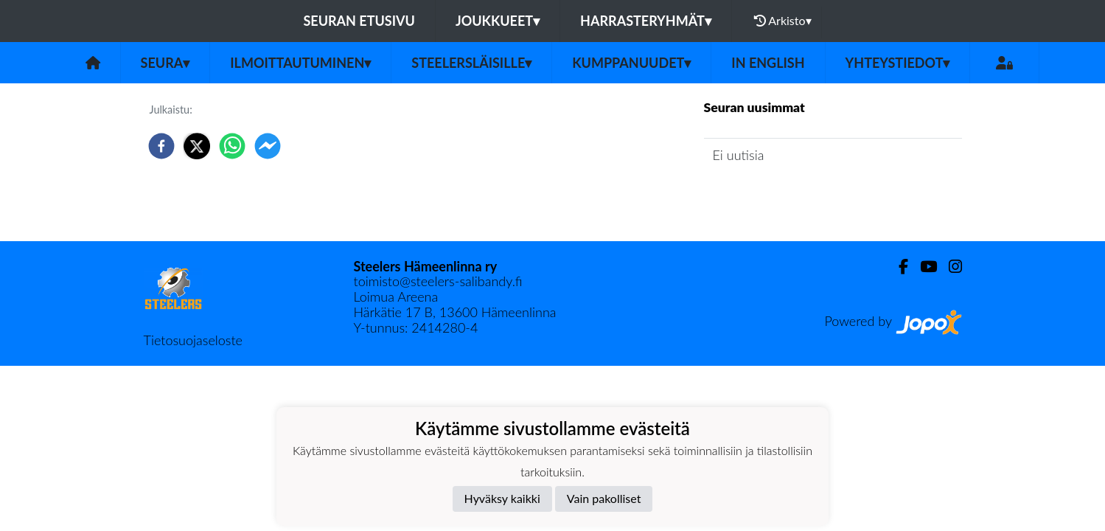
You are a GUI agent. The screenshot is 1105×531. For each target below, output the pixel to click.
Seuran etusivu (359, 21)
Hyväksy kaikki (502, 498)
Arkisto (783, 21)
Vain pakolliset (604, 498)
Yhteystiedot (898, 63)
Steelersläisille (471, 63)
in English (767, 63)
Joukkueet (498, 21)
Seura (165, 63)
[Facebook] (897, 266)
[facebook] (161, 146)
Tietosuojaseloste (193, 340)
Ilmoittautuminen (300, 63)
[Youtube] (922, 266)
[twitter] (197, 146)
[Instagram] (949, 266)
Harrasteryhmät (645, 21)
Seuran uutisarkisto (769, 197)
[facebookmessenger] (267, 146)
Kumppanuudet (631, 63)
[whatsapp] (232, 146)
